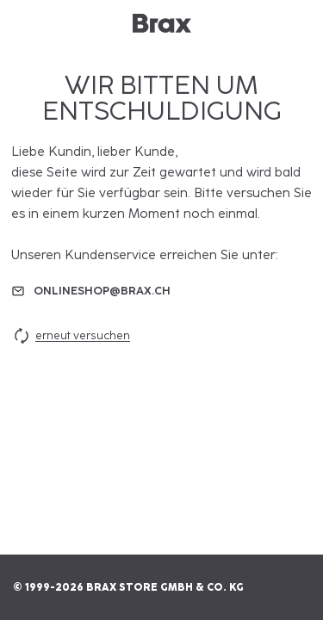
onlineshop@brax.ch (102, 290)
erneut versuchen (70, 336)
